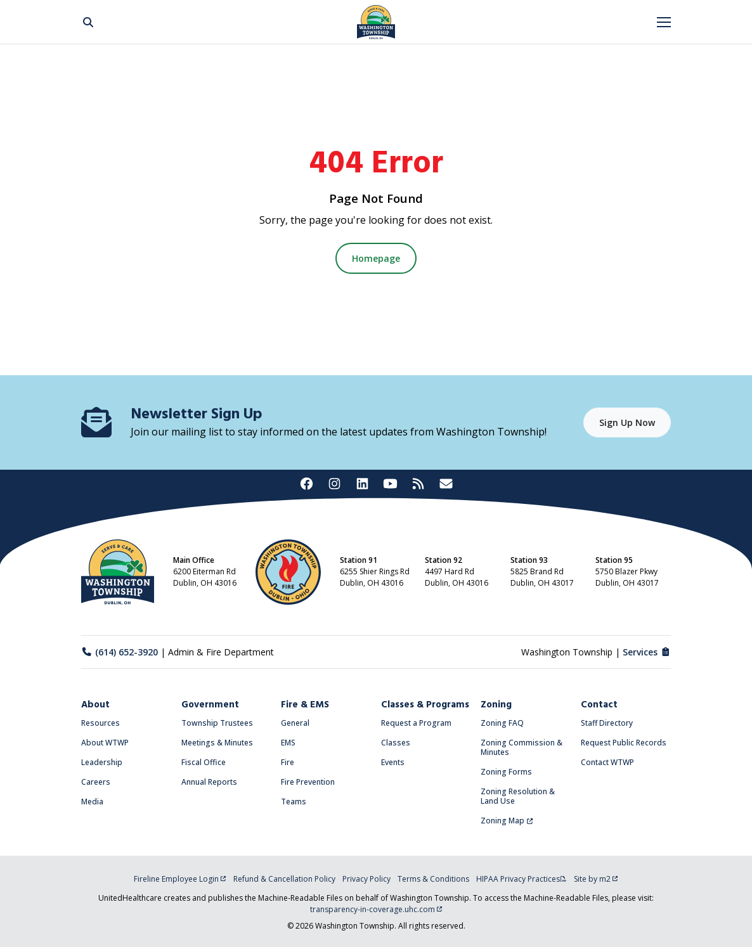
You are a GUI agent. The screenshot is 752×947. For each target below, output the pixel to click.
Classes (395, 742)
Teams (293, 801)
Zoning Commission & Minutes (521, 747)
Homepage (376, 258)
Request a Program (416, 723)
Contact (599, 704)
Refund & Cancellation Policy (284, 878)
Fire (287, 762)
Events (393, 762)
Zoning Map (507, 820)
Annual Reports (209, 781)
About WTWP (105, 742)
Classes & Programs (425, 704)
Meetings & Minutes (217, 742)
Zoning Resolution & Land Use (518, 796)
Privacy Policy (366, 878)
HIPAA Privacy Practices (521, 878)
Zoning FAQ (502, 723)
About (95, 704)
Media (92, 801)
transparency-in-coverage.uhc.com (376, 909)
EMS (288, 742)
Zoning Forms (506, 771)
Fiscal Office (203, 762)
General (295, 723)
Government (210, 704)
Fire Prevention (308, 781)
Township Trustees (217, 723)
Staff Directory (607, 723)
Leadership (101, 762)
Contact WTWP (607, 762)
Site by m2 (596, 878)
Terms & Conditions (433, 878)
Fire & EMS (305, 704)
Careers (95, 781)
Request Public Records (623, 742)
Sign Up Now (627, 422)
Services (647, 652)
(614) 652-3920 (119, 652)
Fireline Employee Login (180, 878)
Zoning (496, 704)
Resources (100, 723)
